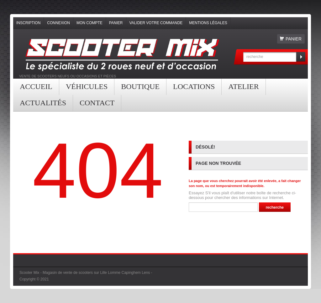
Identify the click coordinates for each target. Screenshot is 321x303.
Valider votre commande (156, 23)
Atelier (243, 86)
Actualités (43, 103)
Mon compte (89, 23)
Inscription (28, 23)
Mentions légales (208, 23)
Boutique (140, 86)
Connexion (58, 23)
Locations (194, 86)
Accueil (36, 86)
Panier (116, 23)
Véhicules (87, 86)
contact (97, 103)
